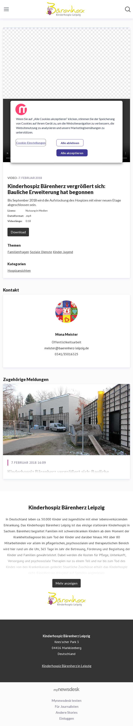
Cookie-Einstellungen (31, 142)
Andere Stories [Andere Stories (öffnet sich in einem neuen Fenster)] (67, 712)
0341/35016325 (66, 354)
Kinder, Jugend (63, 252)
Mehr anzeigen (66, 583)
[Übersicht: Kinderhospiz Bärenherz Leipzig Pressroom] (65, 9)
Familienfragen (18, 252)
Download (18, 232)
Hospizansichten (19, 270)
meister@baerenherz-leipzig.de (66, 348)
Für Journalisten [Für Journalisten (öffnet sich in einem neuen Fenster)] (66, 706)
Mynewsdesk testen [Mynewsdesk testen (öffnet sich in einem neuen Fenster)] (66, 700)
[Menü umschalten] (6, 9)
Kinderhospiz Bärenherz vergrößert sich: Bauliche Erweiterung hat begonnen (58, 475)
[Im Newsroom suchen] (128, 9)
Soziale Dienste (41, 252)
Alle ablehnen (70, 143)
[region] (66, 132)
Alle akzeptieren (72, 153)
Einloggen (66, 718)
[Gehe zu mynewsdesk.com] (66, 689)
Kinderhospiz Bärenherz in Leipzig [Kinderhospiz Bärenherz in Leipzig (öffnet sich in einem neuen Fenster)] (66, 666)
